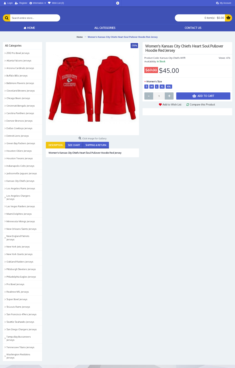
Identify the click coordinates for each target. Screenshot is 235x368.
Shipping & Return (95, 145)
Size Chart (74, 145)
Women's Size (154, 81)
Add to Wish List (172, 104)
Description (56, 145)
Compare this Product (202, 104)
